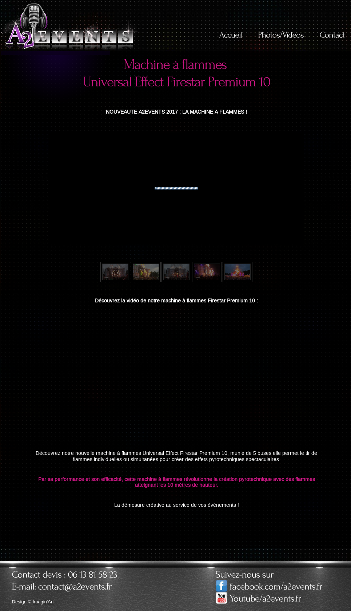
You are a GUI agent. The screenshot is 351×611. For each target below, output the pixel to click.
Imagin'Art (43, 601)
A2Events (69, 26)
